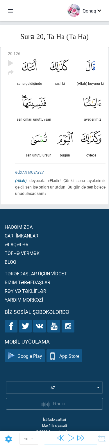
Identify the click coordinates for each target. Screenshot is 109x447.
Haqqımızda (19, 227)
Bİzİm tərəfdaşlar (27, 282)
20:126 (14, 53)
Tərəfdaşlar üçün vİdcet (36, 273)
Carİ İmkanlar (21, 236)
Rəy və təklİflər (25, 291)
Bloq (10, 262)
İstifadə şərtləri (54, 419)
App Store (64, 355)
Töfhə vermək (22, 253)
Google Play (25, 355)
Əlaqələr (16, 244)
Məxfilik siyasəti (54, 425)
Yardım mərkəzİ (24, 300)
